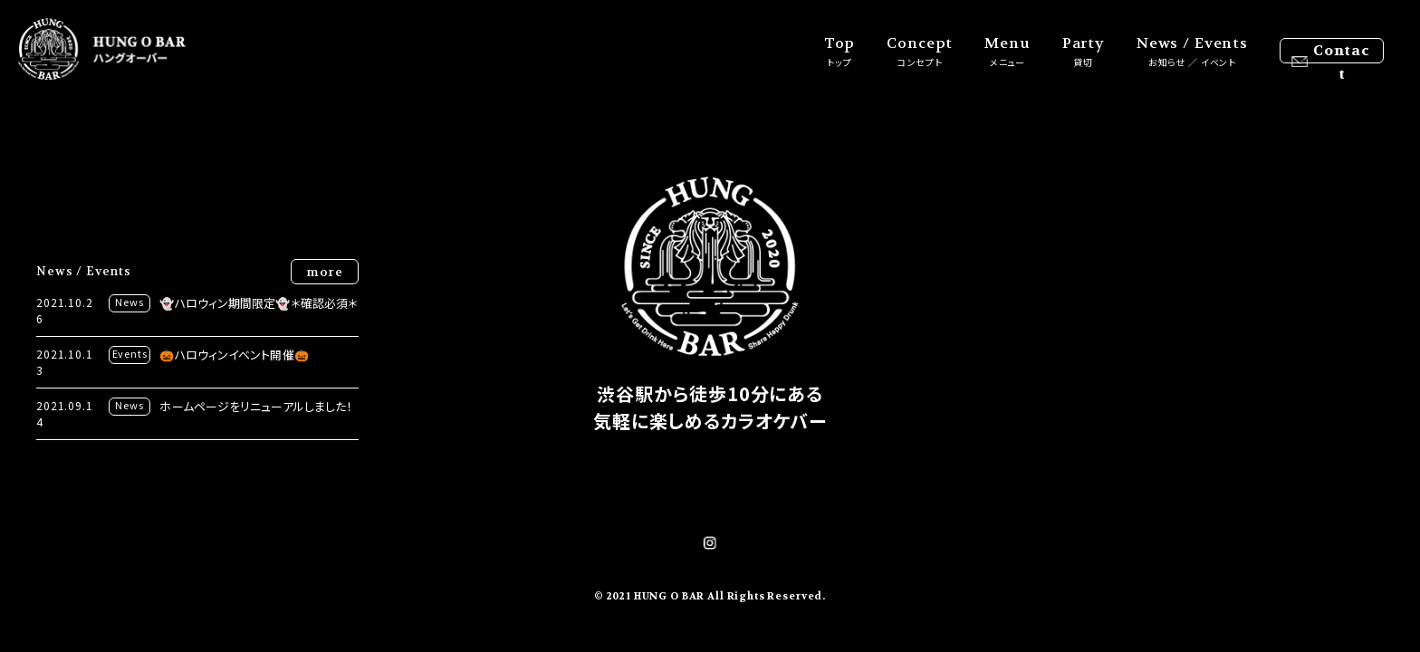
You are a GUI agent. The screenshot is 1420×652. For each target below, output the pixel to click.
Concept (920, 52)
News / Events (1192, 52)
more (324, 272)
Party (1083, 52)
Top (840, 52)
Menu (1007, 52)
